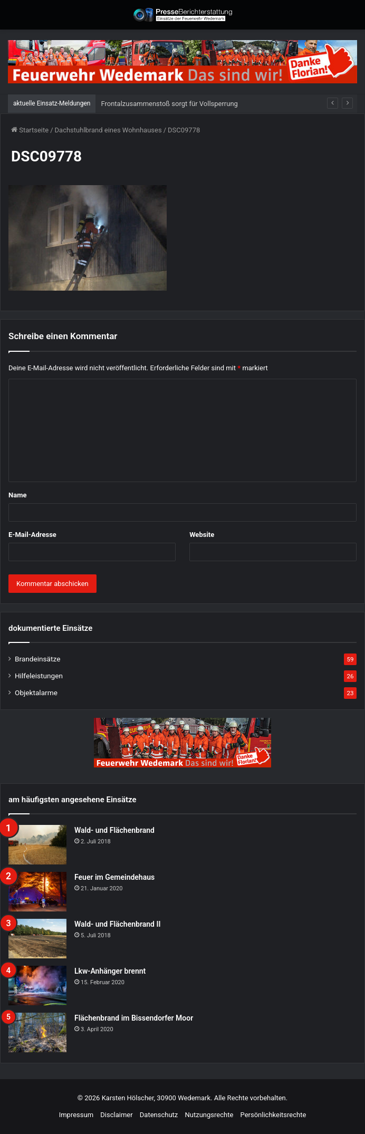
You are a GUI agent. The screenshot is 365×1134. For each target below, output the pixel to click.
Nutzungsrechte (209, 1115)
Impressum (76, 1115)
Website (201, 535)
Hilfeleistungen (39, 675)
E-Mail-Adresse (32, 535)
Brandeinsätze (37, 659)
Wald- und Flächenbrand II (117, 924)
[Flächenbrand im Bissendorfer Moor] (37, 1032)
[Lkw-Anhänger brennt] (37, 985)
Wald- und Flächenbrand (114, 830)
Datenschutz (159, 1115)
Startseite (30, 130)
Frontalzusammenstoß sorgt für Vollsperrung (169, 104)
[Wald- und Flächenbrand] (37, 844)
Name (17, 495)
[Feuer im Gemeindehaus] (37, 891)
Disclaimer (116, 1115)
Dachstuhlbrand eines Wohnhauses (108, 130)
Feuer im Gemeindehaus (114, 877)
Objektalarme (36, 692)
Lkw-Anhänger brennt (110, 971)
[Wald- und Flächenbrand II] (37, 938)
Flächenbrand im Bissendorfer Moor (133, 1018)
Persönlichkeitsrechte (273, 1115)
